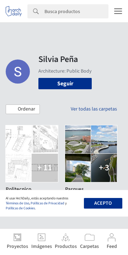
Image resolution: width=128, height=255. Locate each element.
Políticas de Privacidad (47, 203)
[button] (23, 109)
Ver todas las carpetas (94, 109)
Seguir (65, 83)
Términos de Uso (17, 203)
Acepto (103, 203)
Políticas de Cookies (20, 208)
